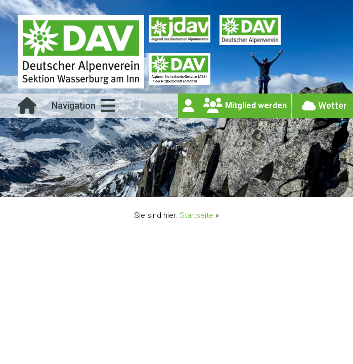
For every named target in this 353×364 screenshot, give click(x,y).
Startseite (196, 215)
